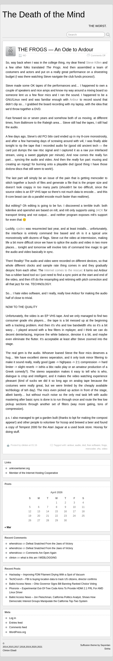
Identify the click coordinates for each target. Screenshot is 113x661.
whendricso (15, 543)
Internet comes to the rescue (63, 270)
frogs (104, 445)
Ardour (74, 99)
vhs (98, 448)
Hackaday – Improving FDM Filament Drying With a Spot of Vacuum (47, 574)
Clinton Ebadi (9, 650)
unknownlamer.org (19, 468)
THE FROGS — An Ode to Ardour (55, 49)
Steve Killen (94, 62)
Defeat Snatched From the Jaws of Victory (49, 543)
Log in (12, 618)
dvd (84, 445)
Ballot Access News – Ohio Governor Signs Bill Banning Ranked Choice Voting (53, 583)
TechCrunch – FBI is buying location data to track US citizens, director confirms (53, 579)
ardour (70, 445)
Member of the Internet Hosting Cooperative (33, 472)
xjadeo (20, 228)
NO (24, 55)
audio (78, 445)
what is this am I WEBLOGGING (39, 557)
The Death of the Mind (43, 14)
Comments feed (18, 627)
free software (93, 445)
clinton (25, 445)
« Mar (8, 527)
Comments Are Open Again (41, 552)
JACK (99, 210)
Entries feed (16, 622)
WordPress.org (17, 632)
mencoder (91, 448)
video (104, 448)
